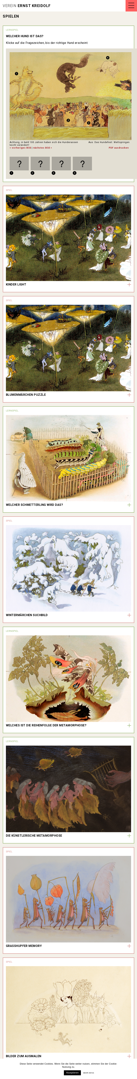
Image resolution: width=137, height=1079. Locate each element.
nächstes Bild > (42, 148)
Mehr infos (88, 1073)
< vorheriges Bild (20, 148)
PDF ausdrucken (119, 148)
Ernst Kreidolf (27, 6)
